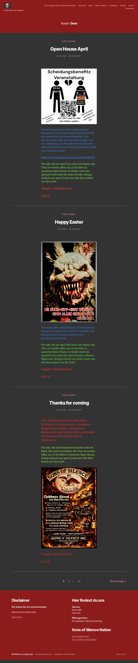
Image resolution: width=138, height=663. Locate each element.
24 (77, 584)
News (90, 7)
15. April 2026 (76, 59)
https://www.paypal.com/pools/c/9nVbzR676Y (68, 160)
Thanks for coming (69, 406)
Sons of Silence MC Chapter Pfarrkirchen (60, 7)
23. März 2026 (76, 414)
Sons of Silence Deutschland (85, 643)
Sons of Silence (101, 7)
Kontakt (123, 7)
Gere (64, 59)
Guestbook (130, 10)
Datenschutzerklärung (44, 658)
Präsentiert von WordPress (66, 658)
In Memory (113, 7)
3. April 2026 (76, 233)
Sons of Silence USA (81, 640)
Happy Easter (69, 225)
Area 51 (131, 7)
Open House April (69, 51)
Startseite (82, 7)
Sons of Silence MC (26, 658)
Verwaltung (17, 620)
